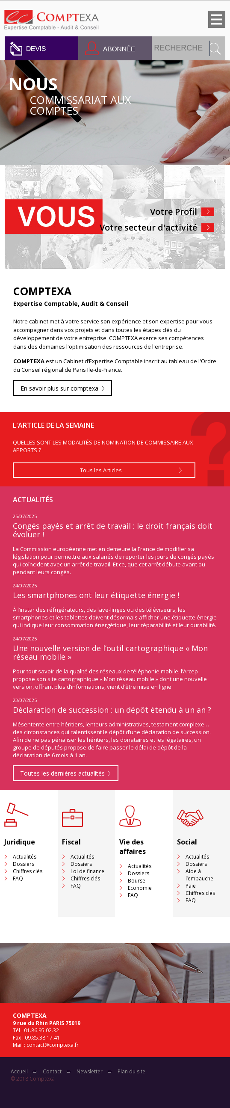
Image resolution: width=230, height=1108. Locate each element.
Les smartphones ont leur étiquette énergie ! (96, 595)
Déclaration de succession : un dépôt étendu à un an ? (112, 709)
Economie (140, 888)
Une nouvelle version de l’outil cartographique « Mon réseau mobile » (110, 652)
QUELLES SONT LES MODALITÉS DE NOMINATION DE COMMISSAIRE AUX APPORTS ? (103, 446)
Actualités (24, 856)
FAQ (18, 878)
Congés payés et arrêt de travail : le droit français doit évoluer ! (112, 530)
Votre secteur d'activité (148, 227)
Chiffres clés (27, 871)
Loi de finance (87, 871)
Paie (191, 885)
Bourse (136, 880)
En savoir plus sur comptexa (59, 388)
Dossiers (23, 864)
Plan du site (131, 1071)
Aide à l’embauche (199, 875)
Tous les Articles (101, 470)
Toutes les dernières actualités (62, 773)
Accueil (19, 1071)
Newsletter (90, 1071)
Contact (52, 1071)
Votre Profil (173, 211)
